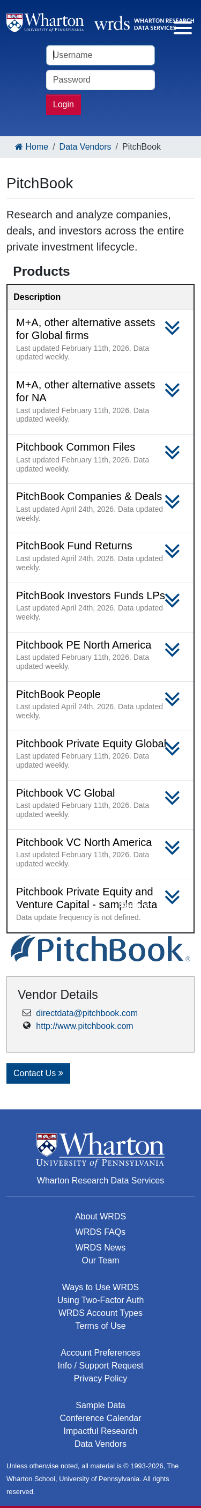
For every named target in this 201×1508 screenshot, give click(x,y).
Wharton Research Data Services (100, 1180)
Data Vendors (85, 146)
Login (63, 104)
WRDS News (100, 1247)
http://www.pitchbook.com (84, 1026)
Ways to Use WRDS (100, 1287)
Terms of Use (100, 1325)
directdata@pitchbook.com (87, 1013)
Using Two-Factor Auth (100, 1300)
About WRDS (100, 1216)
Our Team (101, 1260)
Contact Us (38, 1073)
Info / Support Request (100, 1365)
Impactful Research (101, 1431)
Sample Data (100, 1405)
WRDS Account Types (100, 1313)
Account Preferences (100, 1352)
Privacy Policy (101, 1378)
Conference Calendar (100, 1418)
